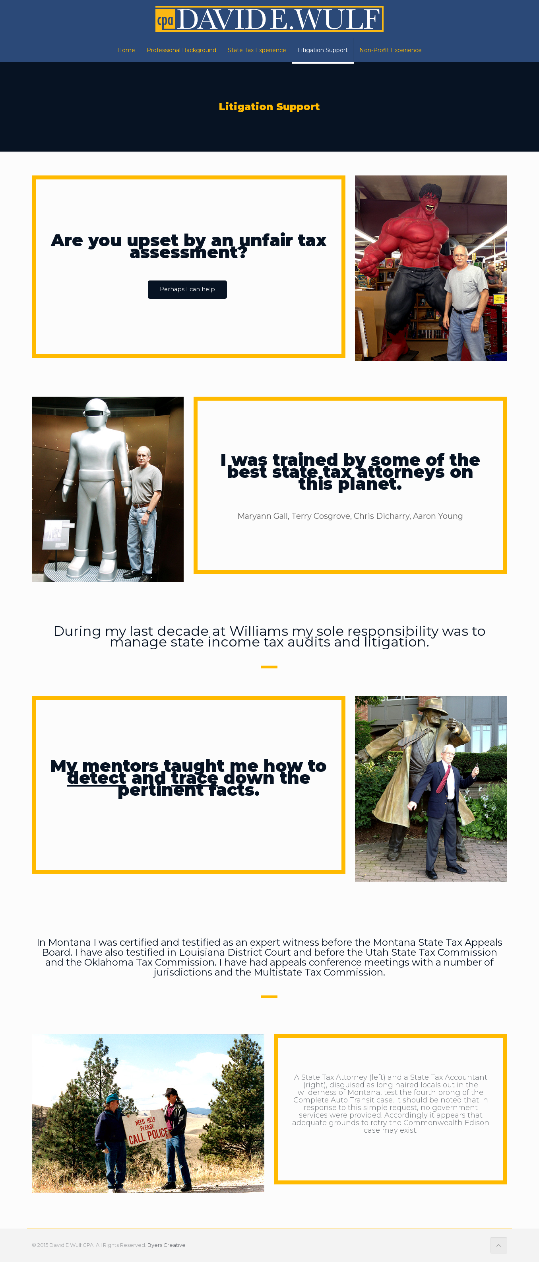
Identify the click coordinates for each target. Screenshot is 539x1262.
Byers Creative (166, 1245)
